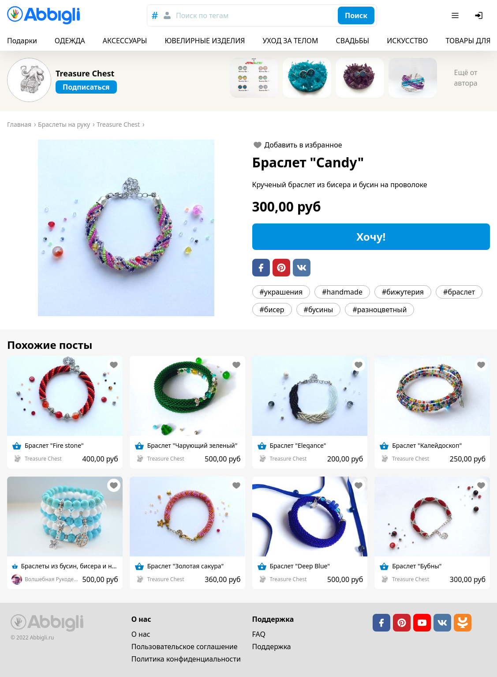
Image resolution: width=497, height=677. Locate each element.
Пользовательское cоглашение (184, 646)
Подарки (22, 40)
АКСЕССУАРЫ (125, 40)
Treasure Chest (85, 73)
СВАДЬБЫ (353, 40)
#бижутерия (403, 292)
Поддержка (271, 646)
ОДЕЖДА (70, 40)
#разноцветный (379, 309)
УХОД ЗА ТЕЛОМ (290, 40)
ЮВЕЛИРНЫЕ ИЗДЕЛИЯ (204, 40)
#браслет (459, 292)
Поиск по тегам (202, 15)
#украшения (281, 292)
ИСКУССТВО (407, 40)
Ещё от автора (465, 78)
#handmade (342, 292)
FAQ (258, 634)
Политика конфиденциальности (186, 659)
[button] (126, 228)
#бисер (272, 309)
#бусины (318, 309)
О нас (140, 634)
